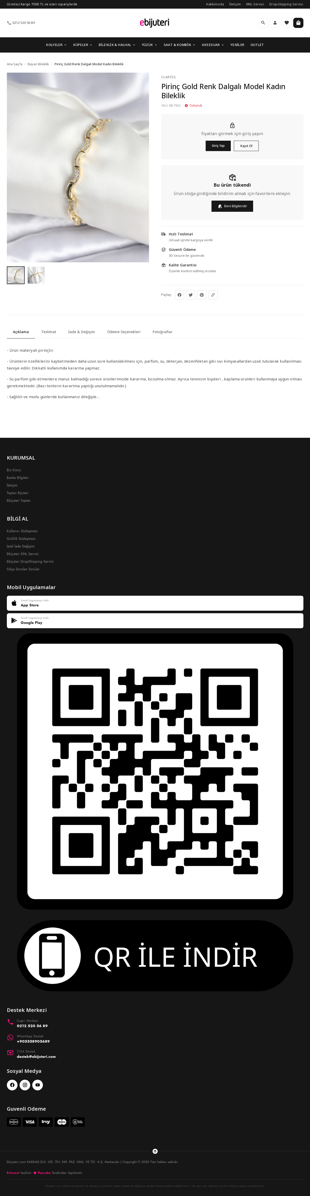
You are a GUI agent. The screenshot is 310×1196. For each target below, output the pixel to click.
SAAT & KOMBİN (180, 44)
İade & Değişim (81, 331)
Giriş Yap (218, 145)
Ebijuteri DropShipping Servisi (30, 561)
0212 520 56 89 (21, 22)
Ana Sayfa (14, 64)
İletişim (235, 4)
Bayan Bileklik (38, 64)
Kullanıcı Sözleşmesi (22, 531)
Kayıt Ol (246, 145)
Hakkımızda (215, 4)
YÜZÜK (150, 44)
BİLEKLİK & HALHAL (117, 44)
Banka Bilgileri (18, 477)
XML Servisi (255, 4)
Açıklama (21, 331)
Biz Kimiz (14, 470)
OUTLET (257, 44)
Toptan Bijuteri (18, 492)
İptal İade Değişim (21, 546)
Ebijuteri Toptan (19, 500)
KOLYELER (56, 44)
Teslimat (48, 331)
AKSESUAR (213, 44)
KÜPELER (83, 44)
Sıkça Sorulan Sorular (23, 569)
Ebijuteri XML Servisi (23, 553)
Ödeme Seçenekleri (123, 331)
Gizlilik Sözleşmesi (21, 538)
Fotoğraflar (162, 331)
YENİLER (237, 44)
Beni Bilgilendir (232, 206)
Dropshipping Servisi (286, 4)
